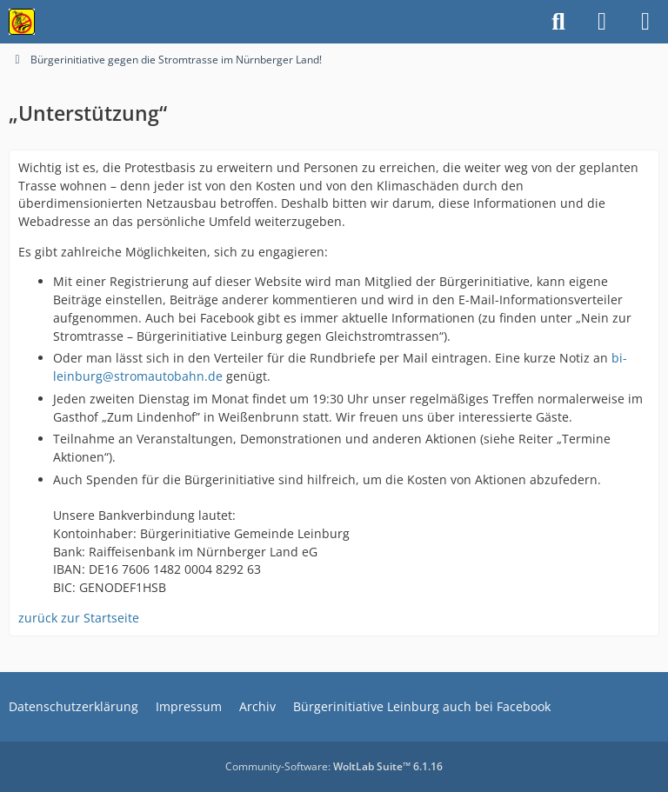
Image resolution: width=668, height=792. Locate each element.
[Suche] (558, 21)
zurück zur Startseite (78, 617)
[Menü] (645, 21)
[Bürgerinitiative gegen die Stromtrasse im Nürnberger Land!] (21, 21)
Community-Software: (334, 766)
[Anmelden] (601, 21)
